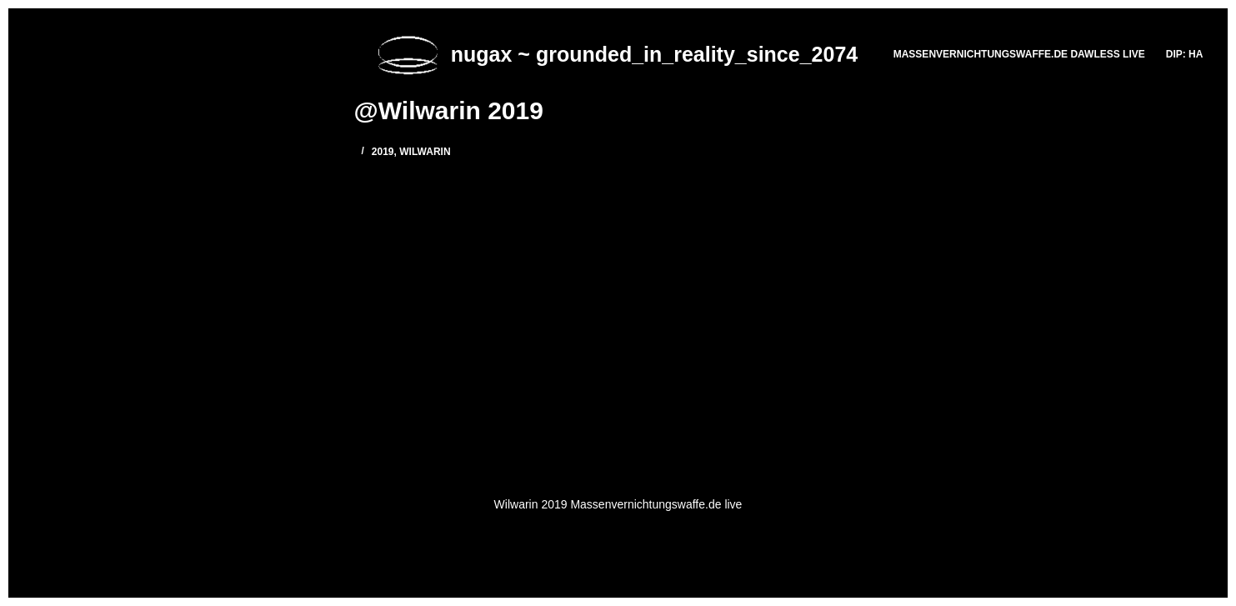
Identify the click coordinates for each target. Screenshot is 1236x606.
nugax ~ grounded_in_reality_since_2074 (654, 54)
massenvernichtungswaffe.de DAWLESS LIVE (1019, 54)
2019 (383, 152)
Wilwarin (424, 152)
